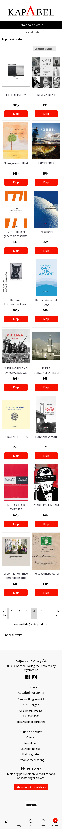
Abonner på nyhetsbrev (31, 787)
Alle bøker (34, 32)
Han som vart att (46, 437)
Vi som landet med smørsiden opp (16, 576)
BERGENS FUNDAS (16, 437)
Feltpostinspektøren (47, 573)
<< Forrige (5, 613)
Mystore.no (31, 670)
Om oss (31, 737)
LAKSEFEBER (46, 163)
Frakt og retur (31, 754)
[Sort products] (44, 48)
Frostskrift (46, 232)
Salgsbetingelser (31, 749)
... (49, 611)
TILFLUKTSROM (16, 95)
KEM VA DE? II (46, 95)
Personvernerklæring (31, 760)
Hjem (24, 32)
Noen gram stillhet (16, 163)
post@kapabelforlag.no (31, 722)
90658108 (33, 716)
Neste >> (58, 613)
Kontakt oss (31, 743)
